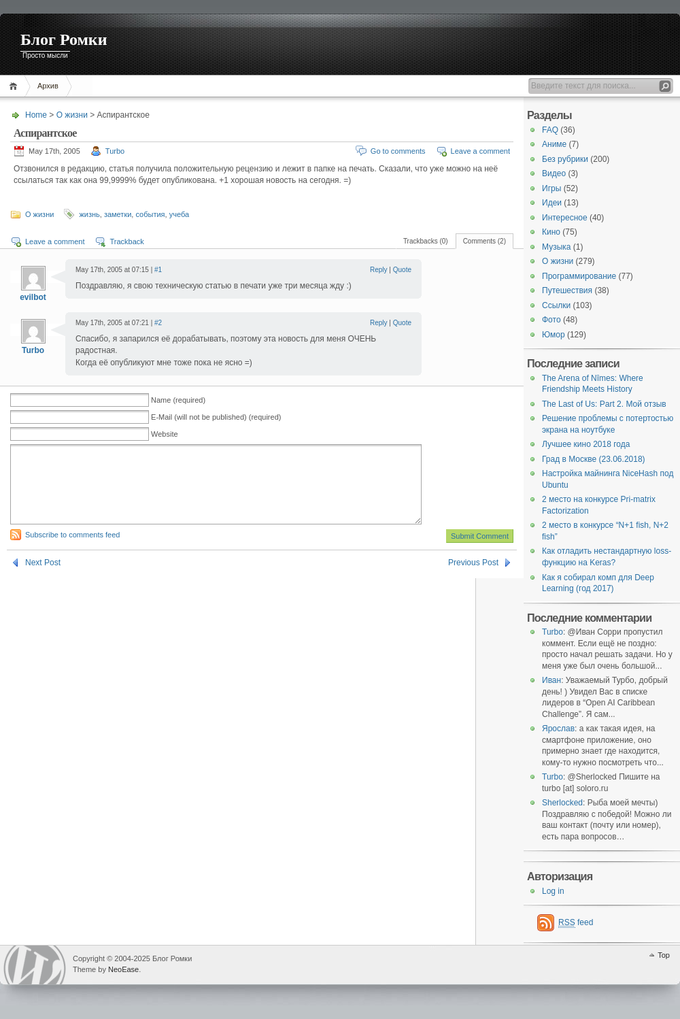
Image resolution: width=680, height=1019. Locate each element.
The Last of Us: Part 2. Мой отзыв (604, 404)
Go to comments (398, 151)
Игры (551, 188)
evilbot (33, 297)
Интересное (565, 217)
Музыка (556, 247)
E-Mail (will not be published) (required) (216, 417)
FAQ (550, 130)
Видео (554, 173)
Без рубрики (565, 159)
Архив (47, 86)
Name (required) (178, 400)
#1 (158, 269)
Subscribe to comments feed (72, 551)
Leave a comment (480, 151)
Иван (551, 680)
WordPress (34, 965)
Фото (551, 319)
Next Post (43, 579)
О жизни (72, 115)
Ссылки (556, 305)
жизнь (89, 214)
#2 (158, 323)
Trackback (126, 241)
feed (575, 923)
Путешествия (567, 290)
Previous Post (473, 579)
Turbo (114, 151)
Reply (379, 269)
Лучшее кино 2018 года (586, 444)
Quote (402, 269)
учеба (179, 214)
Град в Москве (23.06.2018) (593, 459)
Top (664, 955)
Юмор (553, 334)
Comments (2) (484, 241)
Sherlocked (562, 802)
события (150, 214)
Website (164, 434)
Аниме (554, 144)
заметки (117, 214)
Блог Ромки (63, 39)
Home (15, 86)
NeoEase (123, 969)
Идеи (552, 202)
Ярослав (558, 728)
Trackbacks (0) (425, 241)
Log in (553, 891)
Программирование (579, 276)
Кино (551, 232)
